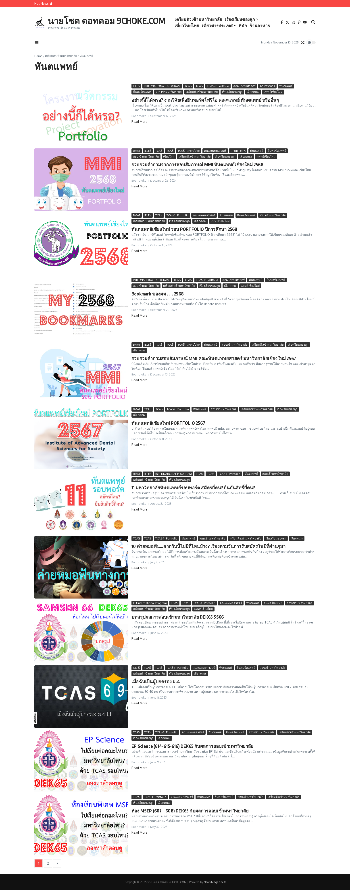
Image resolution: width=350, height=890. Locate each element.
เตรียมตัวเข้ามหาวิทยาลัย (202, 15)
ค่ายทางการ (267, 86)
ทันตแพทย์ (286, 86)
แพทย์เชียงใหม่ (273, 92)
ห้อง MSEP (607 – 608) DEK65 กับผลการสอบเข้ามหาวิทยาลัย (190, 810)
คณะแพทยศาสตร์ (244, 86)
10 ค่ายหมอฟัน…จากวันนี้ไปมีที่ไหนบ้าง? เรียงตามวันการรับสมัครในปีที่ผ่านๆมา (208, 546)
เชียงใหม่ (169, 156)
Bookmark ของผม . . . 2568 (157, 293)
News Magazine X (215, 882)
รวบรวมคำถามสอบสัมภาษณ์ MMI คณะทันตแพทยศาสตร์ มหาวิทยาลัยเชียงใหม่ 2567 (213, 358)
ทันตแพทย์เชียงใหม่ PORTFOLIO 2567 (168, 423)
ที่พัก (247, 22)
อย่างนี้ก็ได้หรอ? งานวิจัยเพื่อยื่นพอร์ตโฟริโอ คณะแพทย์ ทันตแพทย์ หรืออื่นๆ (205, 100)
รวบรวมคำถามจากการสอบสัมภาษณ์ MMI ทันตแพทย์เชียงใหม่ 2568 (197, 164)
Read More (139, 121)
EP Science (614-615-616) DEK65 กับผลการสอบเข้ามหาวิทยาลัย (192, 746)
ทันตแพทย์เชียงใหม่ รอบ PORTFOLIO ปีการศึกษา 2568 (184, 229)
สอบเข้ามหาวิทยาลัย (169, 92)
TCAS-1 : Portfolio (218, 86)
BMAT (136, 150)
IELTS (136, 86)
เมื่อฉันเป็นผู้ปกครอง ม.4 (155, 681)
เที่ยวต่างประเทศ (223, 22)
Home (38, 56)
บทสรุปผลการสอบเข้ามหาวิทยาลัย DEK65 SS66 (177, 616)
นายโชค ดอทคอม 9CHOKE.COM (109, 20)
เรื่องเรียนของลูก (245, 15)
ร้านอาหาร (189, 28)
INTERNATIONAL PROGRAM (162, 86)
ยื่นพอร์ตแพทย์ (142, 92)
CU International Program (150, 603)
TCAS (188, 86)
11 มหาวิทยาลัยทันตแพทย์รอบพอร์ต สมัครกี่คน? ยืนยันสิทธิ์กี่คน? (193, 487)
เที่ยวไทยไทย (191, 22)
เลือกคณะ (253, 92)
